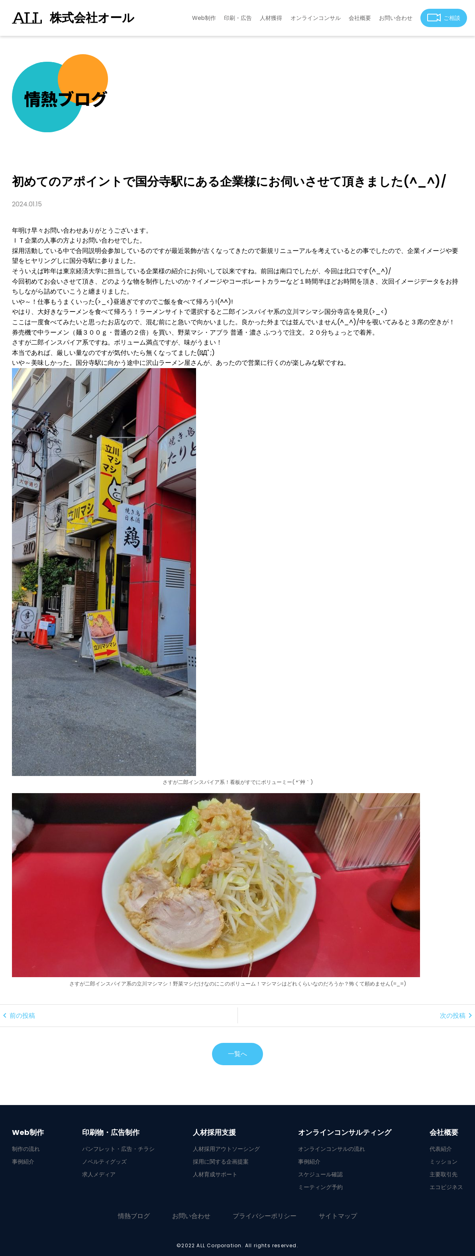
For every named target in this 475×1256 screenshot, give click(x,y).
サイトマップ (338, 1216)
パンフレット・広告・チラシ (118, 1149)
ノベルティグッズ (104, 1161)
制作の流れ (26, 1149)
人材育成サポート (215, 1174)
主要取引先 (443, 1174)
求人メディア (99, 1174)
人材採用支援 (214, 1132)
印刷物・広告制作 (110, 1132)
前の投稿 (17, 1015)
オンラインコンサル (315, 18)
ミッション (443, 1161)
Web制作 (204, 18)
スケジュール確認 (320, 1174)
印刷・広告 (238, 18)
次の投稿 (457, 1015)
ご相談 (443, 18)
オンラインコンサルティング (344, 1132)
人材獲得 (271, 18)
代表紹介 (441, 1149)
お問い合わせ (395, 18)
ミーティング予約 (320, 1187)
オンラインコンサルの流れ (331, 1149)
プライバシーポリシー (264, 1216)
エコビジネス (446, 1187)
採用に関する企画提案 (221, 1161)
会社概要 (360, 18)
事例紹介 (23, 1161)
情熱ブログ (134, 1216)
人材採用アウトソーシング (226, 1149)
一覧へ (237, 1053)
